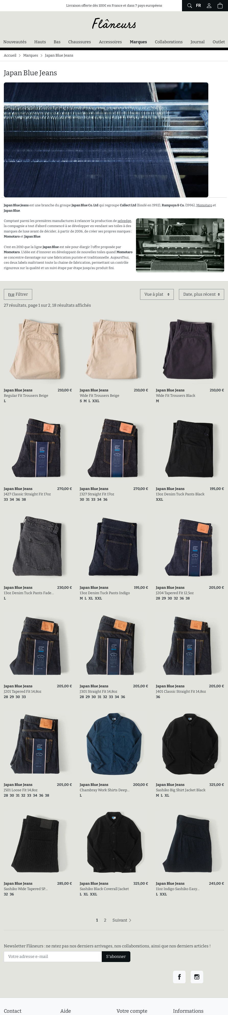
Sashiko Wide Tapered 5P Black (24, 889)
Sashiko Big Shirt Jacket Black (181, 790)
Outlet (219, 41)
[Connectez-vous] (209, 5)
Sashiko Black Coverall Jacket (104, 889)
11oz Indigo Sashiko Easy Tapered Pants (176, 889)
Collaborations (169, 41)
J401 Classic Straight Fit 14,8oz (181, 691)
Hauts (40, 41)
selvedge (124, 221)
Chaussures (79, 41)
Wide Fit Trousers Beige (99, 395)
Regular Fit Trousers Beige (26, 395)
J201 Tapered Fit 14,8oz (22, 691)
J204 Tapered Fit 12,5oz (175, 593)
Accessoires (110, 41)
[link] (38, 350)
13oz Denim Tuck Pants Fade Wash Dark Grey (27, 593)
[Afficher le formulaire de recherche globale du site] (189, 5)
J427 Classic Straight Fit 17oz (27, 494)
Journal (198, 41)
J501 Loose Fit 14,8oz (21, 790)
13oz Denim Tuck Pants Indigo (105, 593)
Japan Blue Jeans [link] (18, 390)
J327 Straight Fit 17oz (97, 494)
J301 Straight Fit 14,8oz (98, 691)
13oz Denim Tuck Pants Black (180, 494)
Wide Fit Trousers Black (175, 395)
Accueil (10, 55)
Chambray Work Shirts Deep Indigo (103, 790)
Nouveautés (15, 41)
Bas (57, 41)
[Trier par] (201, 294)
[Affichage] (157, 294)
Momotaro (204, 205)
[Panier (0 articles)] (220, 5)
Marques (138, 41)
